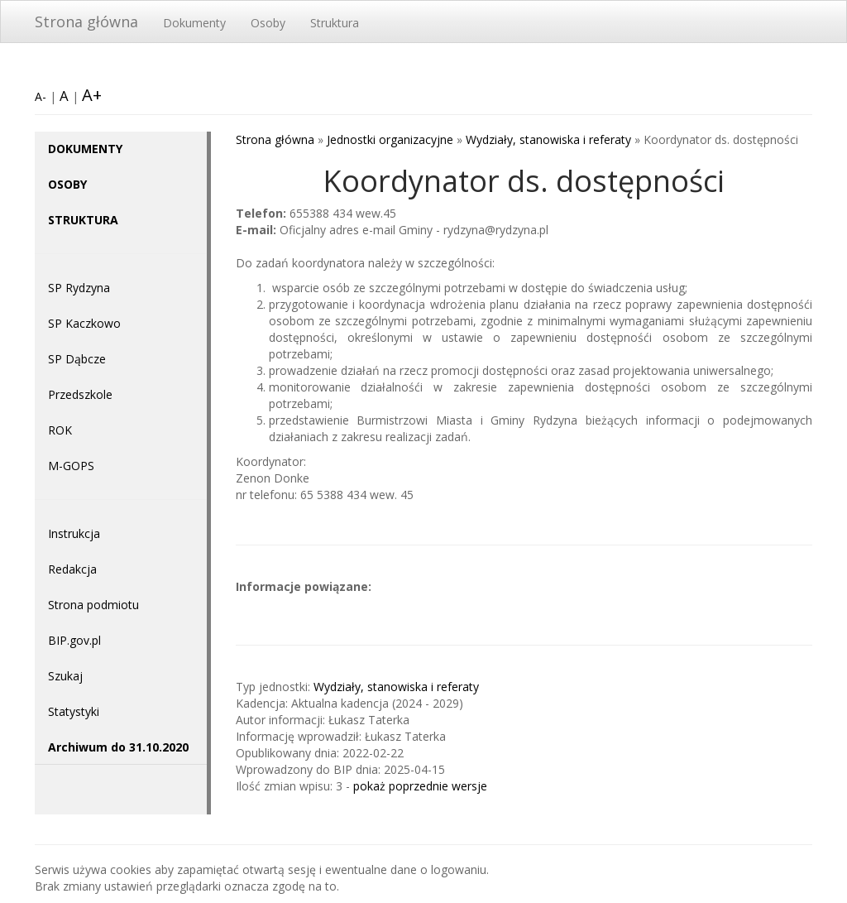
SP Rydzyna (79, 287)
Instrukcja (74, 533)
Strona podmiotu (93, 604)
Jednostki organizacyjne (390, 139)
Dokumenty (194, 23)
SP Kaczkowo (84, 323)
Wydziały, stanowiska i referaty (548, 139)
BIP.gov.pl (74, 640)
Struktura (334, 23)
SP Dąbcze (77, 359)
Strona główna (86, 21)
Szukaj (65, 676)
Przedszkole (80, 394)
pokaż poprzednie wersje (420, 786)
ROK (60, 430)
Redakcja (72, 569)
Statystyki (73, 711)
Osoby (268, 23)
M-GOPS (71, 465)
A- (40, 96)
